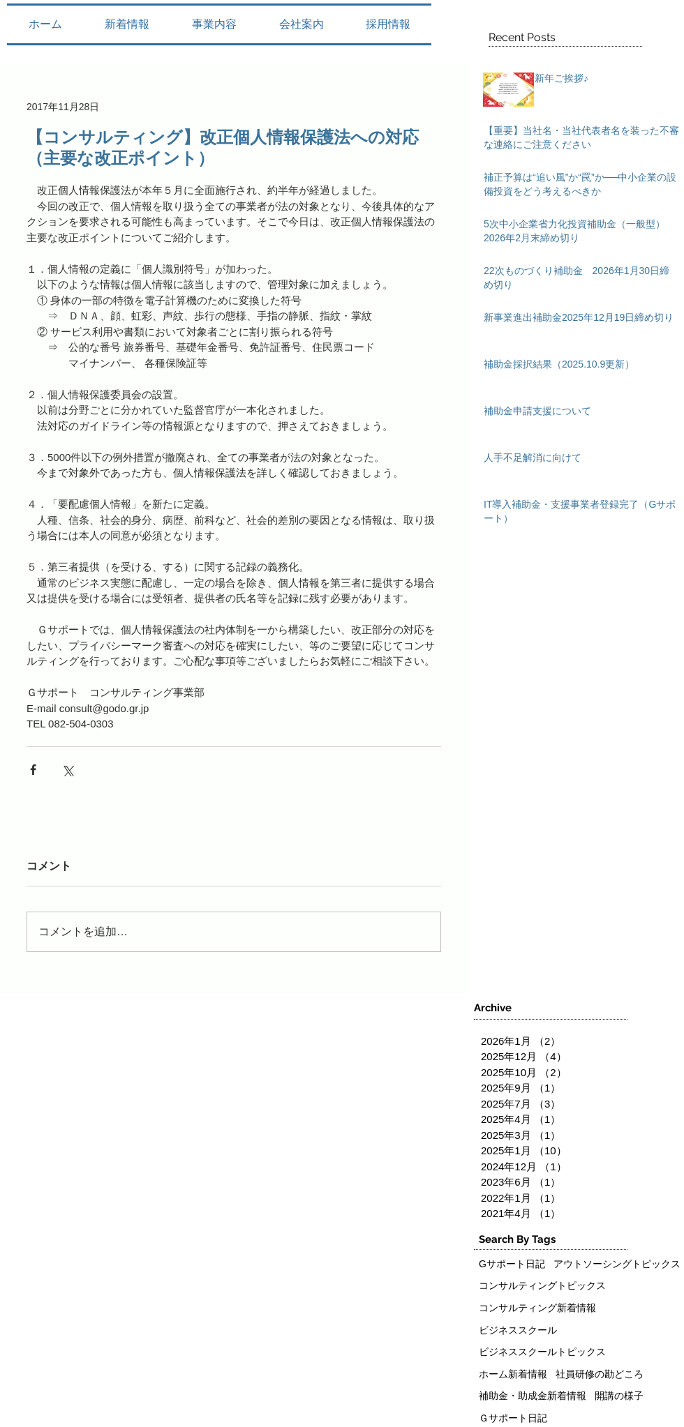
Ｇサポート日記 (513, 1418)
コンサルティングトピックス (542, 1285)
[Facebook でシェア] (33, 769)
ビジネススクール (518, 1330)
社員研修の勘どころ (600, 1374)
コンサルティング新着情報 (537, 1307)
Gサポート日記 (512, 1263)
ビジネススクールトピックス (542, 1351)
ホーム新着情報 (513, 1374)
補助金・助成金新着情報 (532, 1395)
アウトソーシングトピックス (617, 1263)
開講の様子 (619, 1395)
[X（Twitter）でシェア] (67, 769)
